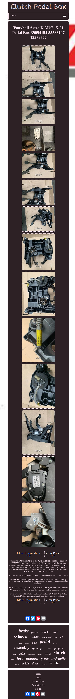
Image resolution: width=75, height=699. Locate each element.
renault (27, 643)
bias (55, 637)
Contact (38, 677)
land (20, 643)
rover (17, 664)
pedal (45, 641)
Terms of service (38, 685)
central (48, 654)
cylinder (21, 636)
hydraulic (58, 658)
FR (40, 689)
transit (55, 643)
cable (22, 653)
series (55, 632)
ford (20, 658)
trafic (49, 648)
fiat (61, 637)
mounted (46, 637)
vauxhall (55, 663)
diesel (35, 663)
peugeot (58, 648)
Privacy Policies (38, 681)
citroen (44, 664)
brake (24, 631)
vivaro (14, 654)
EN (36, 689)
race (12, 659)
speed (35, 649)
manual (32, 658)
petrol (45, 658)
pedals (25, 663)
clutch (59, 652)
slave (34, 642)
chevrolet (45, 632)
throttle (40, 654)
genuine (34, 632)
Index (38, 674)
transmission (31, 654)
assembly (21, 647)
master (35, 636)
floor (42, 649)
